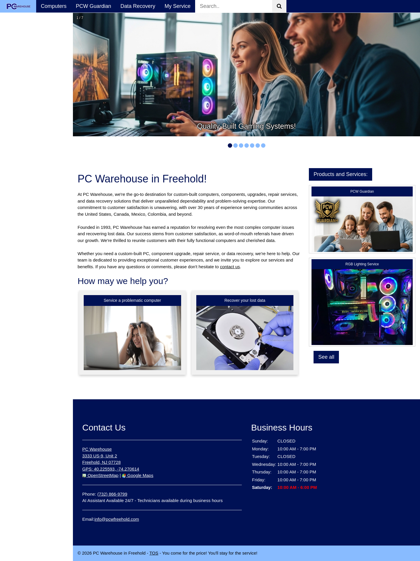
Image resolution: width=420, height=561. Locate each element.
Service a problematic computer (132, 300)
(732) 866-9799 (112, 494)
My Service (177, 6)
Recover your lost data (244, 300)
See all (326, 357)
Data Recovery (137, 6)
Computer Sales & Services (26, 56)
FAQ (10, 123)
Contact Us (18, 136)
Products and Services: (341, 174)
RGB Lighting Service (362, 264)
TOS (153, 552)
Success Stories (23, 98)
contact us (230, 266)
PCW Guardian (93, 6)
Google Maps (137, 475)
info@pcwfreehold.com (116, 519)
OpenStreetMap (100, 475)
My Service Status (26, 111)
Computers (53, 6)
